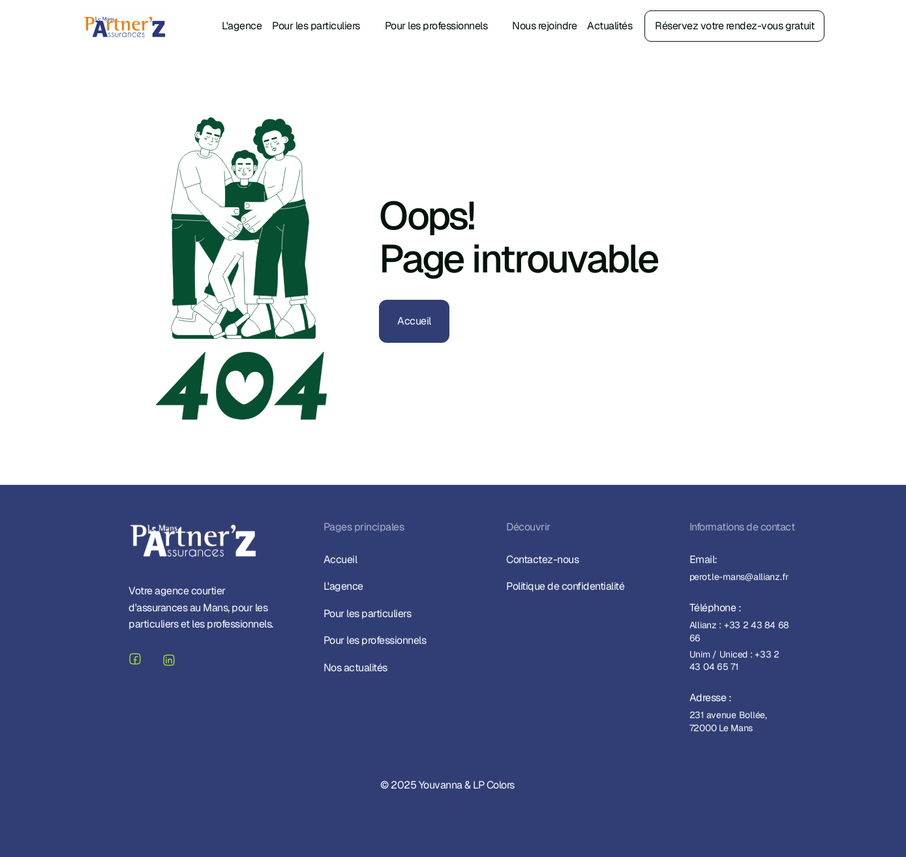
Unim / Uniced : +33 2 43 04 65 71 (735, 662)
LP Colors (494, 786)
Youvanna (440, 786)
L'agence (242, 26)
